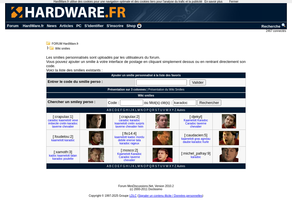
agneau (205, 138)
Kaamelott (190, 120)
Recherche (273, 26)
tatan (73, 155)
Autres (181, 110)
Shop (134, 26)
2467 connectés (276, 30)
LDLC (133, 195)
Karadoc (202, 120)
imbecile (53, 123)
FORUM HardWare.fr (65, 43)
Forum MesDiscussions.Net (135, 186)
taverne (57, 126)
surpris (139, 123)
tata (138, 140)
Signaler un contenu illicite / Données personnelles (170, 195)
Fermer (233, 1)
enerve (130, 140)
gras (197, 138)
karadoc (72, 123)
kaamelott (65, 120)
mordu (140, 137)
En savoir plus (213, 1)
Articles (66, 26)
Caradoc (190, 123)
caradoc (53, 120)
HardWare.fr (33, 26)
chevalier (68, 126)
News (51, 26)
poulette (68, 158)
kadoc (131, 137)
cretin (63, 123)
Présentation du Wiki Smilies (166, 89)
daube (187, 142)
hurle (205, 142)
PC (78, 26)
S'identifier (94, 26)
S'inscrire (115, 26)
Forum (13, 26)
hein (140, 126)
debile (122, 140)
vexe (75, 120)
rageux (135, 143)
